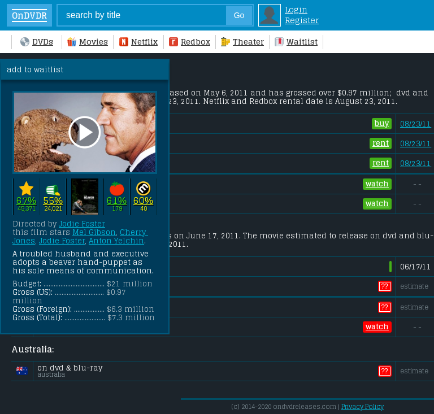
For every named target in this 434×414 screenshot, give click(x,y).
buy (382, 123)
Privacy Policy (362, 406)
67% (26, 200)
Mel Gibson (94, 232)
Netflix (138, 41)
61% (117, 200)
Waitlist (296, 41)
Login (296, 9)
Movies (87, 41)
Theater (242, 41)
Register (302, 20)
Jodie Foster (82, 223)
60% (143, 200)
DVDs (36, 41)
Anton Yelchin (116, 240)
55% (53, 200)
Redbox (189, 41)
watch (377, 184)
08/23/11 (415, 123)
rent (380, 143)
